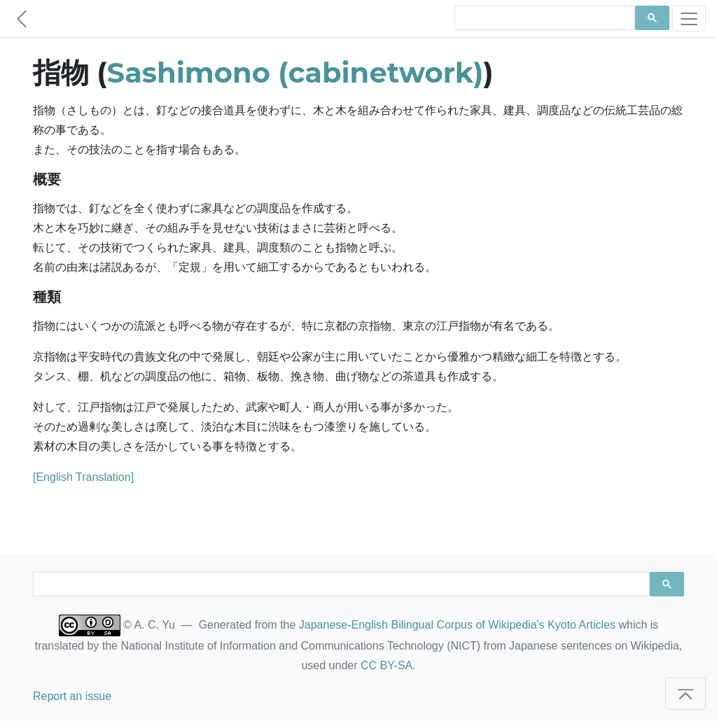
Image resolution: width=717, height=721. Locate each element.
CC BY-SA (386, 665)
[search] (543, 18)
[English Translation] (83, 477)
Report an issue (72, 696)
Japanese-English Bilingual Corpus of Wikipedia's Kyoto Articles (457, 625)
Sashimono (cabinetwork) (295, 72)
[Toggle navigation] (689, 18)
